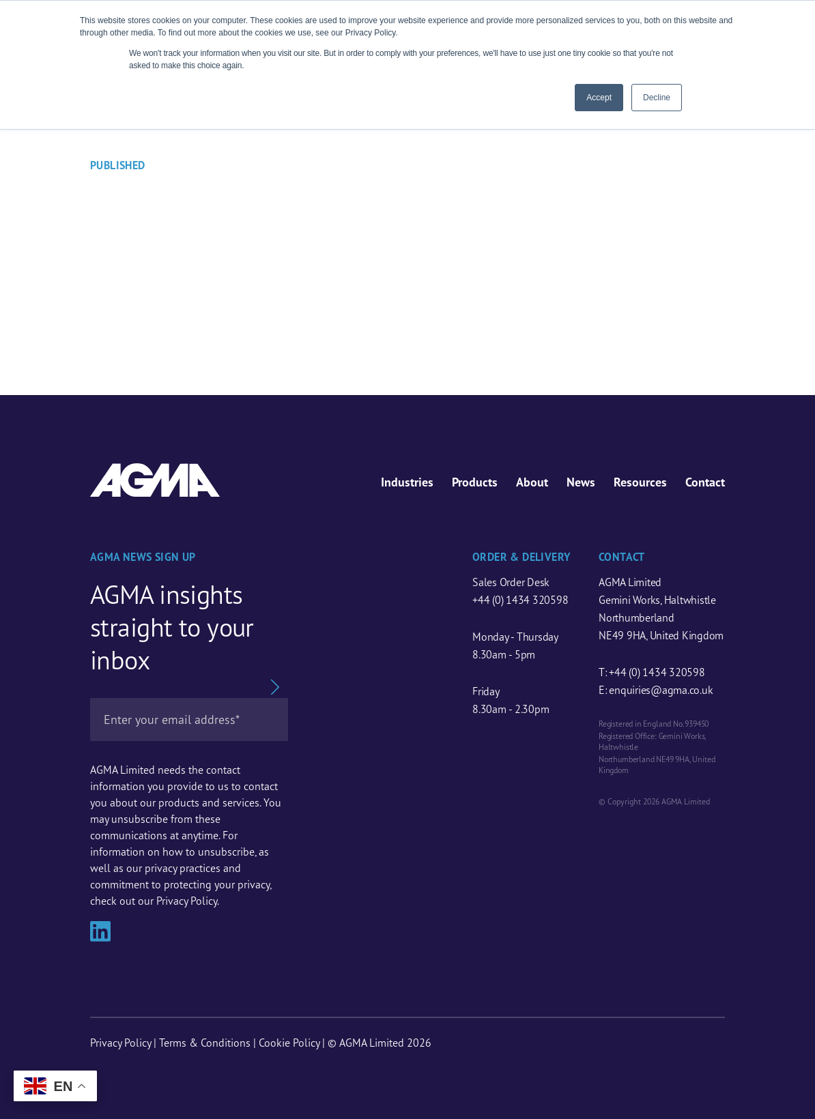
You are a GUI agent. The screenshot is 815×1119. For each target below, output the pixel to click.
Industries (407, 482)
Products (475, 482)
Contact (705, 482)
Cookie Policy (289, 1042)
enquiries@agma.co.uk (661, 690)
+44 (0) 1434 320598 (520, 600)
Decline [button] (656, 97)
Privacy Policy (120, 1042)
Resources (640, 482)
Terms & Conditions (205, 1042)
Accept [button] (599, 97)
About (532, 482)
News (581, 482)
